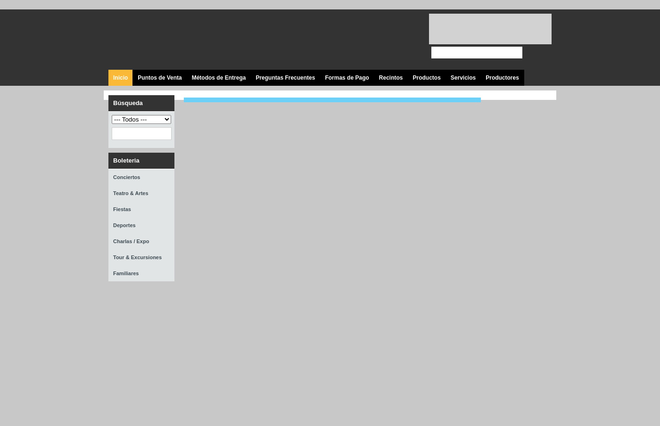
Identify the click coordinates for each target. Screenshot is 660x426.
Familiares (126, 273)
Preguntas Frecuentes (285, 77)
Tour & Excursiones (137, 257)
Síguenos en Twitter (361, 40)
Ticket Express (164, 38)
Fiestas (122, 209)
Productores (502, 77)
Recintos (391, 77)
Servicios (463, 77)
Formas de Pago (347, 77)
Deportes (124, 225)
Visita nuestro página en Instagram (404, 40)
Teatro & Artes (130, 193)
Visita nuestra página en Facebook (340, 40)
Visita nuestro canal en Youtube (383, 40)
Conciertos (126, 177)
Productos (426, 77)
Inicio (120, 77)
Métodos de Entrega (219, 77)
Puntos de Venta (160, 77)
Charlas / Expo (131, 241)
